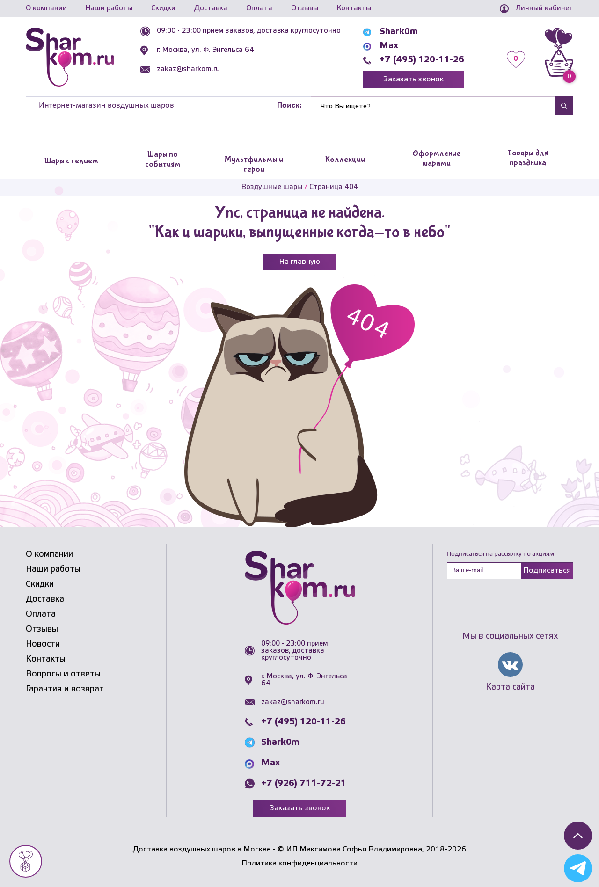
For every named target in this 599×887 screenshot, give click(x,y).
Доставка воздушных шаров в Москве (202, 849)
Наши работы (109, 8)
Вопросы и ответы (63, 674)
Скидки (163, 8)
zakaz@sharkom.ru (188, 69)
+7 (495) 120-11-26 (422, 60)
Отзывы (304, 8)
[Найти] (433, 105)
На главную (299, 261)
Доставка (210, 8)
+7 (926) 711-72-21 (303, 783)
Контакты (354, 8)
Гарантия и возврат (65, 689)
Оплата (259, 8)
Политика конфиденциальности (299, 863)
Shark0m (399, 32)
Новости (43, 644)
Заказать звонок (413, 79)
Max (389, 46)
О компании (46, 8)
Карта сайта (510, 687)
